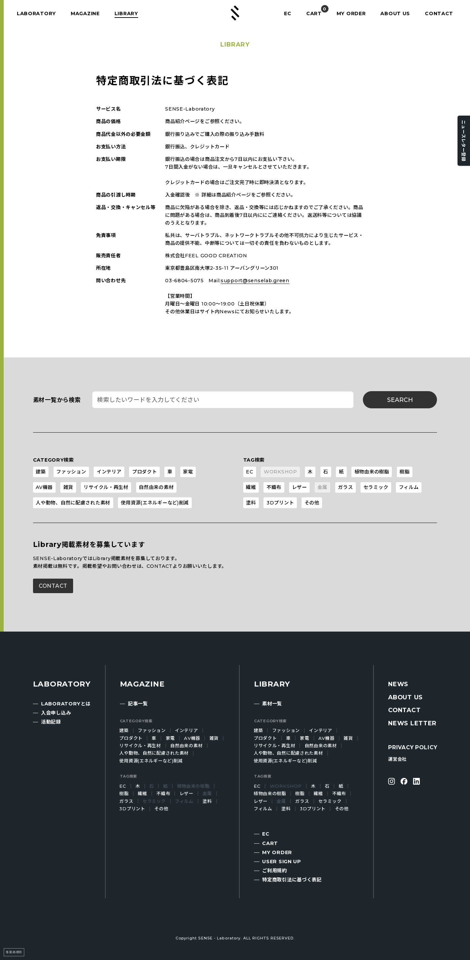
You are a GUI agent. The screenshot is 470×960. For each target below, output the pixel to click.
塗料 (251, 503)
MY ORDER (351, 13)
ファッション (71, 472)
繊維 (251, 487)
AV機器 (44, 487)
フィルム (409, 487)
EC (286, 13)
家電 (188, 472)
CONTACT (439, 13)
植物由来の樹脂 (371, 472)
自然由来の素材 (156, 487)
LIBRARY (127, 13)
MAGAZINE (85, 13)
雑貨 (68, 487)
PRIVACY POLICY (412, 747)
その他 (312, 503)
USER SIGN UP (281, 862)
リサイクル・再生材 (106, 487)
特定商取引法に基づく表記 (292, 880)
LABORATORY (36, 13)
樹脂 (404, 472)
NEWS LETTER (412, 723)
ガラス (345, 487)
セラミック (376, 487)
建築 (40, 472)
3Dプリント (280, 503)
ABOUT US (395, 13)
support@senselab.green (255, 281)
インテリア (109, 472)
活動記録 (51, 722)
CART (313, 13)
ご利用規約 (274, 871)
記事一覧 (138, 704)
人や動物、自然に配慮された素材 (73, 503)
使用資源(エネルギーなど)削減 (155, 503)
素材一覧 (272, 704)
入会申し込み (56, 713)
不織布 (274, 487)
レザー (299, 487)
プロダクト (144, 472)
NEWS (398, 684)
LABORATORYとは (66, 704)
